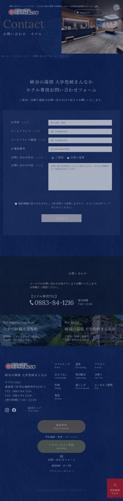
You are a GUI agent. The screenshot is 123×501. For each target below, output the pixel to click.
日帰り (103, 380)
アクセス (103, 370)
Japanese (85, 12)
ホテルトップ (20, 56)
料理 (62, 391)
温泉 (82, 370)
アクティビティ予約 (61, 451)
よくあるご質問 (103, 391)
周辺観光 (82, 380)
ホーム (5, 56)
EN (69, 470)
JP (64, 470)
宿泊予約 (61, 431)
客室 (62, 401)
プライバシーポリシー (61, 475)
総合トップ (34, 414)
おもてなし (62, 380)
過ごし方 (82, 391)
